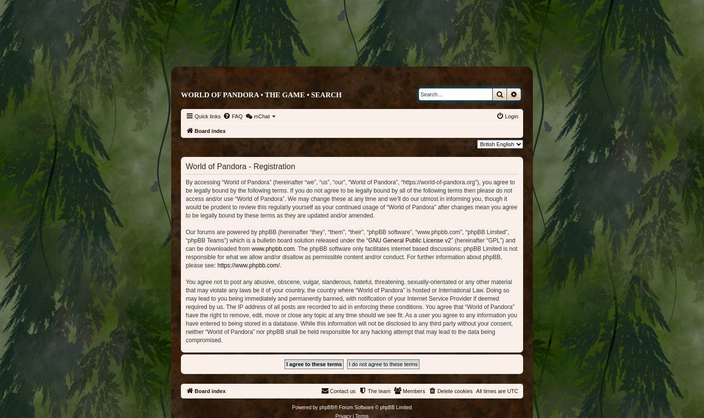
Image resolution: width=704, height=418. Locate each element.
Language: (462, 144)
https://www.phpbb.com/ (249, 265)
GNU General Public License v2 (409, 240)
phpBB (326, 407)
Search (326, 95)
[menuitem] (232, 116)
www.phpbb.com (273, 248)
